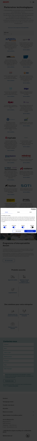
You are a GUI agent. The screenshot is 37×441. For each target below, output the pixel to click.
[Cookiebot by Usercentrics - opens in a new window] (31, 209)
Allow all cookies (30, 231)
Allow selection (18, 231)
